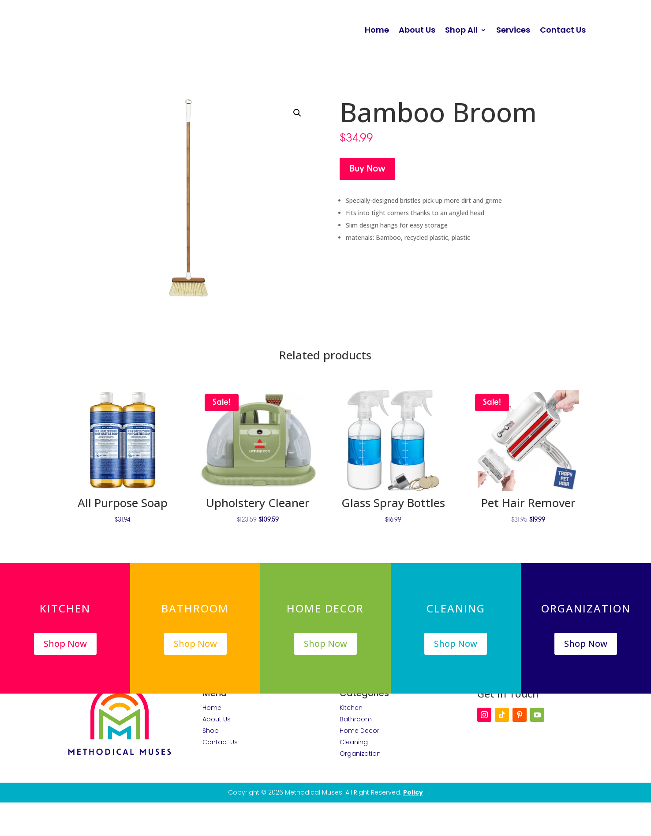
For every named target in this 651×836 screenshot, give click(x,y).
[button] (297, 113)
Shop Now (65, 643)
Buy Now (367, 168)
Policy (413, 792)
